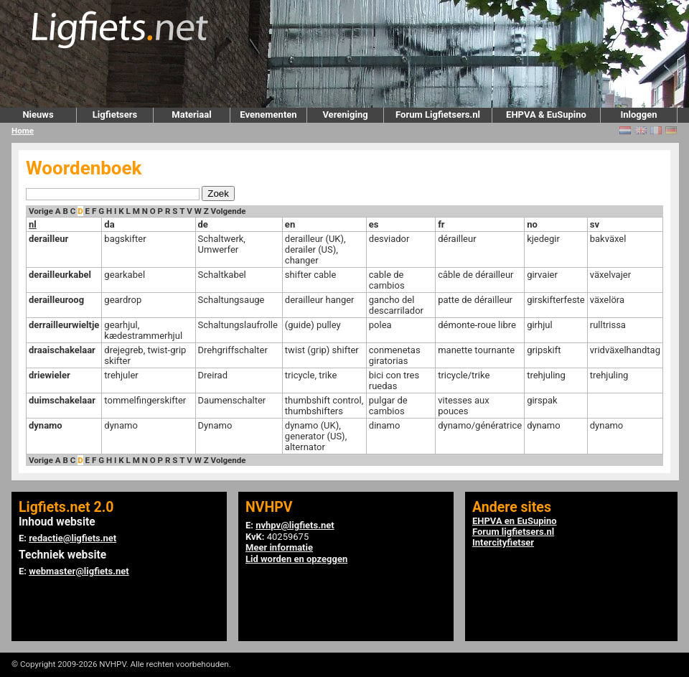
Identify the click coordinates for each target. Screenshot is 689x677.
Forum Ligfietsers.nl (437, 114)
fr (441, 224)
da (109, 224)
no (532, 224)
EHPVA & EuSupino (546, 114)
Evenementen (268, 114)
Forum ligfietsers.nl (513, 531)
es (374, 224)
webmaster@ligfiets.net (78, 571)
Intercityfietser (503, 542)
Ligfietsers (115, 114)
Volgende (228, 211)
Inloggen (638, 114)
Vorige (41, 211)
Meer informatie (279, 547)
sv (594, 224)
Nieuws (37, 114)
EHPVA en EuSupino (514, 520)
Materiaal (191, 114)
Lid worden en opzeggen (296, 559)
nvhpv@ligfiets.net (295, 525)
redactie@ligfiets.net (72, 538)
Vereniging (344, 114)
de (203, 224)
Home (22, 131)
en (290, 224)
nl (33, 224)
